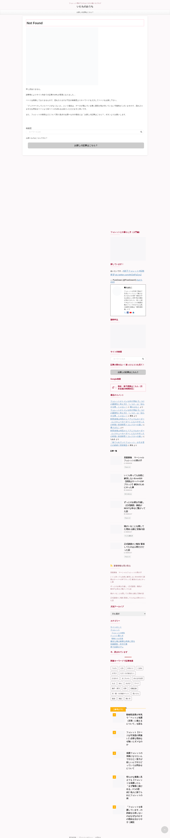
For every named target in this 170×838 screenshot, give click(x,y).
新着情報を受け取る (122, 545)
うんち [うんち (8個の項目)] (114, 642)
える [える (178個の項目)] (121, 642)
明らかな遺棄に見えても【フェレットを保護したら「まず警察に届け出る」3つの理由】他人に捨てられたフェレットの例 (134, 754)
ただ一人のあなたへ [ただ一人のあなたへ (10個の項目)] (127, 647)
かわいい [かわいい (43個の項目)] (130, 642)
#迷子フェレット (129, 270)
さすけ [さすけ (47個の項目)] (114, 647)
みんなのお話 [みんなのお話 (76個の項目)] (138, 652)
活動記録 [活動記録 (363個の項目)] (133, 663)
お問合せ (98, 799)
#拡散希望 (140, 270)
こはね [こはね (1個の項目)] (139, 642)
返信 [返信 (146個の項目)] (113, 673)
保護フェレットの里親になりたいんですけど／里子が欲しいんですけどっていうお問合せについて (134, 730)
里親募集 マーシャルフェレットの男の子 (125, 551)
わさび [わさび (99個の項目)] (128, 658)
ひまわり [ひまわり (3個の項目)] (115, 652)
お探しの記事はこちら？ (85, 12)
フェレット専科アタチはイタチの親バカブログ (85, 804)
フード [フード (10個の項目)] (136, 658)
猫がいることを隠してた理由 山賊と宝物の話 (126, 568)
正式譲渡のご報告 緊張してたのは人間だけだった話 (127, 574)
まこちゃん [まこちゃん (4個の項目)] (126, 652)
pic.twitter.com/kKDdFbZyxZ (121, 273)
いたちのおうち (85, 6)
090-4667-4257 (85, 829)
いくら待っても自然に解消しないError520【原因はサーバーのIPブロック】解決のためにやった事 (127, 557)
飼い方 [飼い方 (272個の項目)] (128, 673)
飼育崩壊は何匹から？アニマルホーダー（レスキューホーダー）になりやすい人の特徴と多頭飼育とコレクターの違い (127, 420)
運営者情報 (72, 799)
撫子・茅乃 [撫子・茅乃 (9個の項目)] (116, 663)
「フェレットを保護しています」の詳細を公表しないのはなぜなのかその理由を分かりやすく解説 (134, 778)
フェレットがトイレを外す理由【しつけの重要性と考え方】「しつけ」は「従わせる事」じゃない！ (127, 403)
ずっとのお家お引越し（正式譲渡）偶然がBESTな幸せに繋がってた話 (134, 492)
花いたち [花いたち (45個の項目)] (136, 668)
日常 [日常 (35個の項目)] (125, 663)
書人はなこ (122, 406)
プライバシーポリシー (86, 799)
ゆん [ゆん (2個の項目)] (120, 658)
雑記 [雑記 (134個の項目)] (120, 673)
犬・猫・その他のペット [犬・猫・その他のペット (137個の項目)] (120, 668)
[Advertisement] (128, 192)
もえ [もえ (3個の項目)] (113, 658)
